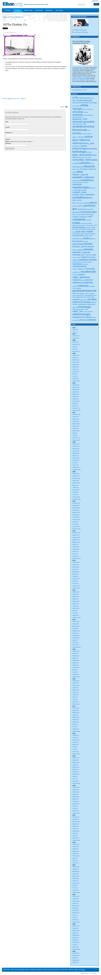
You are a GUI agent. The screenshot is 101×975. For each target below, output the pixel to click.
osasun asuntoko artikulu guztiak (84, 80)
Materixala (28, 10)
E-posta (7, 127)
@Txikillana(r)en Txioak (79, 90)
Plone (76, 969)
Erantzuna (9, 132)
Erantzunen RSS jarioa (81, 32)
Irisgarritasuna (84, 973)
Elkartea (49, 10)
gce (66, 106)
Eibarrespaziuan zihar (78, 67)
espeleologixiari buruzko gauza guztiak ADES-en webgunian (83, 77)
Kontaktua (93, 973)
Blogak (17, 10)
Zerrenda (59, 10)
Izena (6, 121)
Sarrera (8, 10)
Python (83, 969)
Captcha (7, 139)
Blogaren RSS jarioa (80, 30)
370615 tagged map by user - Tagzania (14, 98)
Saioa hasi (95, 1)
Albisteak (39, 10)
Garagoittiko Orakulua (13, 17)
